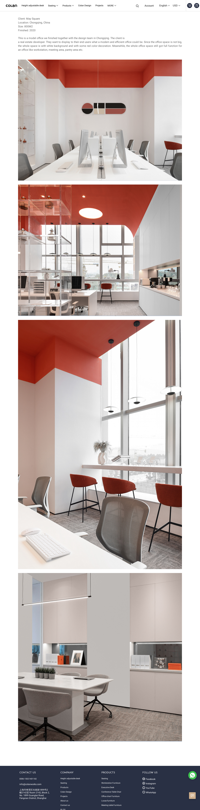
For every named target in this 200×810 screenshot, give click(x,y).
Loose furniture (108, 801)
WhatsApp (149, 792)
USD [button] (176, 5)
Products (64, 787)
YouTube (148, 787)
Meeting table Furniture (111, 805)
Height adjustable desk (70, 778)
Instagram (149, 783)
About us (64, 801)
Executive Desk (107, 787)
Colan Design (66, 792)
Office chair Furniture (110, 796)
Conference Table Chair (111, 792)
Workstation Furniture (110, 783)
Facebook (148, 778)
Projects (64, 796)
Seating (63, 783)
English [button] (164, 5)
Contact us (65, 805)
